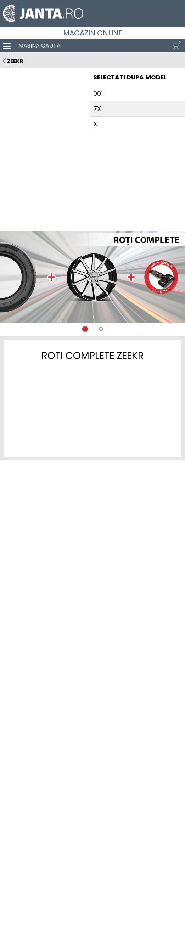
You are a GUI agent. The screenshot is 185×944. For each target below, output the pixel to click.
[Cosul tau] (175, 45)
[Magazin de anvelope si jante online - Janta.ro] (92, 13)
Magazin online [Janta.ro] (92, 33)
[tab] (85, 329)
